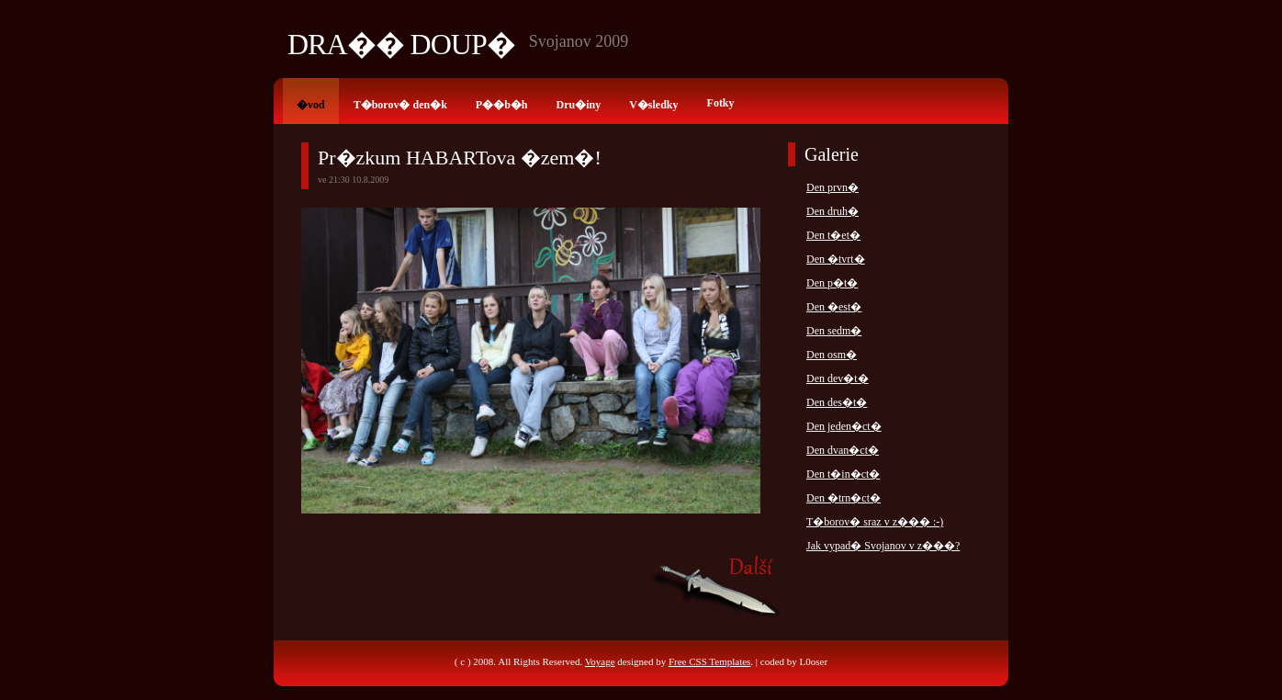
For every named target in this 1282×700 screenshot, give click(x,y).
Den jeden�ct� (844, 426)
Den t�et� (833, 235)
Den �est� (833, 306)
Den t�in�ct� (843, 474)
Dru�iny (579, 104)
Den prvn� (832, 187)
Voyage (600, 661)
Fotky (721, 102)
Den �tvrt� (835, 259)
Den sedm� (833, 330)
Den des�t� (836, 402)
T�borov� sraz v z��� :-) (874, 521)
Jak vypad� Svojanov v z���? (883, 545)
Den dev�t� (837, 378)
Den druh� (832, 211)
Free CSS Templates (709, 661)
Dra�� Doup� (401, 44)
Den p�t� (832, 283)
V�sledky (653, 104)
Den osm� (831, 354)
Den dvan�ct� (842, 450)
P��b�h (502, 104)
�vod (311, 104)
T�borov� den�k (400, 104)
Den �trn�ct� (843, 497)
